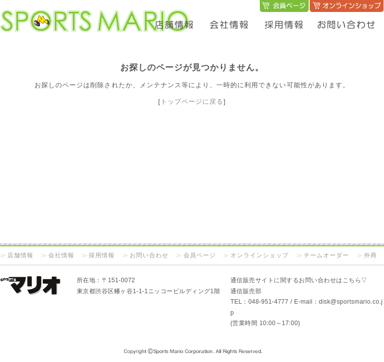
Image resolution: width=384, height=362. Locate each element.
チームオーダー (326, 255)
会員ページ (200, 255)
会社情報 (61, 255)
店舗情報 (20, 255)
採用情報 (102, 255)
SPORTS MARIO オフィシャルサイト (95, 11)
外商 (370, 255)
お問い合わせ (149, 255)
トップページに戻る (192, 101)
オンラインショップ (259, 255)
